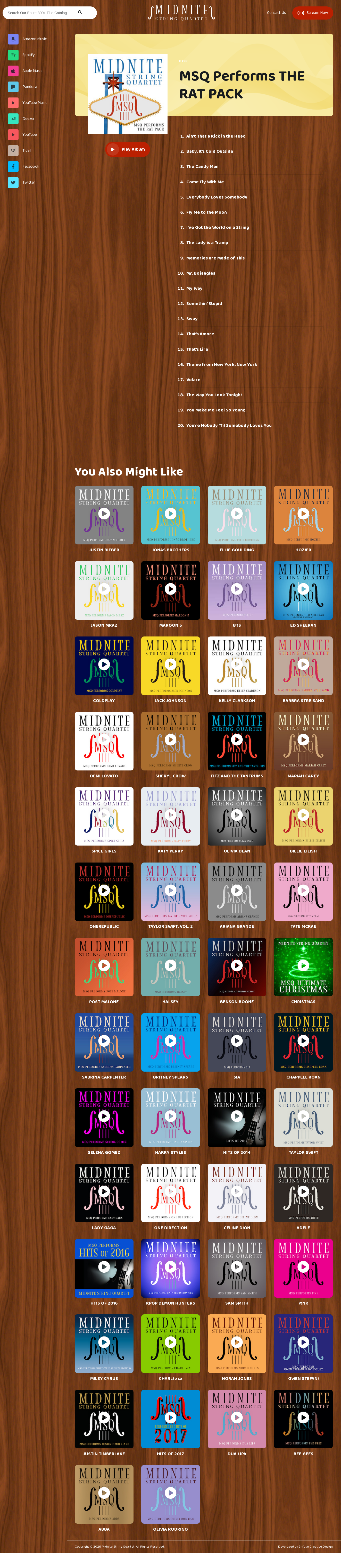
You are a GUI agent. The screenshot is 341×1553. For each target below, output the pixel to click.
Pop (183, 61)
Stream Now (312, 13)
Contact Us (276, 13)
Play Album (126, 149)
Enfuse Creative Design (316, 1546)
